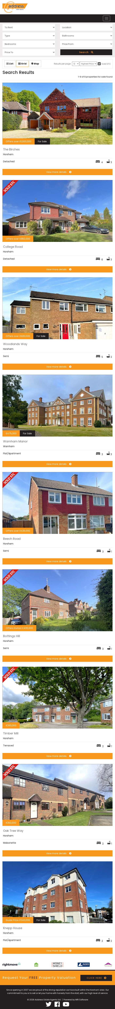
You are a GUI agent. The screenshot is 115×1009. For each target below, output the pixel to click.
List (9, 63)
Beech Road (12, 539)
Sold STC (106, 64)
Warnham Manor (15, 441)
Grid (22, 63)
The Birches (11, 149)
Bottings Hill (11, 636)
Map (35, 63)
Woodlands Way (15, 344)
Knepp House (12, 928)
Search (86, 52)
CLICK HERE (96, 978)
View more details (57, 172)
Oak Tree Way (13, 831)
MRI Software (81, 999)
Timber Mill (10, 733)
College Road (13, 247)
